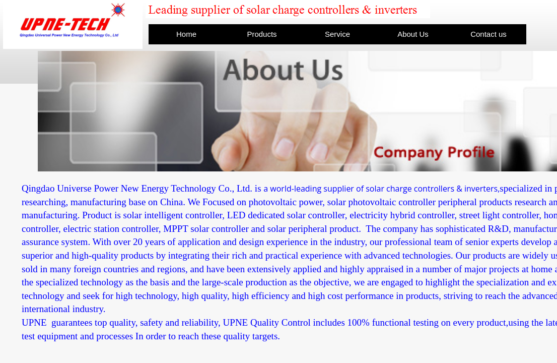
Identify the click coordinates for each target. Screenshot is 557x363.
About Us (413, 34)
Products (261, 34)
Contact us (488, 34)
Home (186, 34)
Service (337, 34)
